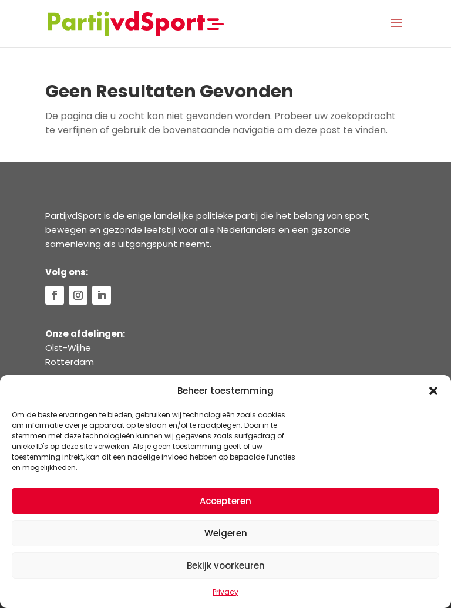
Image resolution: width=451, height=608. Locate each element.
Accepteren (225, 501)
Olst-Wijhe (68, 348)
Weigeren (225, 533)
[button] (433, 391)
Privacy (225, 592)
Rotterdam (69, 362)
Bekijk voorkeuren (226, 565)
